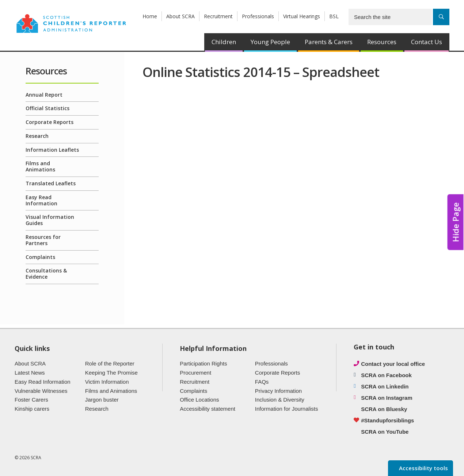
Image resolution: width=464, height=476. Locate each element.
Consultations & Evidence (46, 273)
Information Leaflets (52, 149)
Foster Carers (31, 399)
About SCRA (180, 16)
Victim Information (107, 382)
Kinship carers (32, 409)
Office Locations (199, 399)
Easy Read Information (41, 200)
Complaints (40, 257)
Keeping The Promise (111, 372)
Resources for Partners (43, 240)
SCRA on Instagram (386, 398)
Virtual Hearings (301, 16)
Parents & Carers (329, 42)
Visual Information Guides (50, 220)
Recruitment (218, 16)
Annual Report (44, 94)
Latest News (30, 372)
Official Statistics (47, 108)
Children (224, 42)
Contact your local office (393, 364)
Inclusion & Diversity (279, 399)
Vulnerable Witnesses (41, 391)
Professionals (258, 16)
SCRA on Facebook (386, 375)
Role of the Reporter (109, 363)
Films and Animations (40, 166)
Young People (270, 42)
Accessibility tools (423, 468)
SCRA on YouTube (384, 432)
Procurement (195, 372)
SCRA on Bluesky (384, 409)
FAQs (262, 382)
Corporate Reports (49, 122)
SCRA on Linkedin (384, 386)
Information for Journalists (286, 409)
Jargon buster (102, 399)
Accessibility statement (207, 409)
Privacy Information (278, 391)
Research (37, 135)
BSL (334, 16)
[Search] (441, 17)
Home (149, 16)
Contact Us (426, 42)
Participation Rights (203, 363)
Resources (381, 42)
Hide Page (455, 222)
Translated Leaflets (51, 183)
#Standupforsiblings (387, 420)
